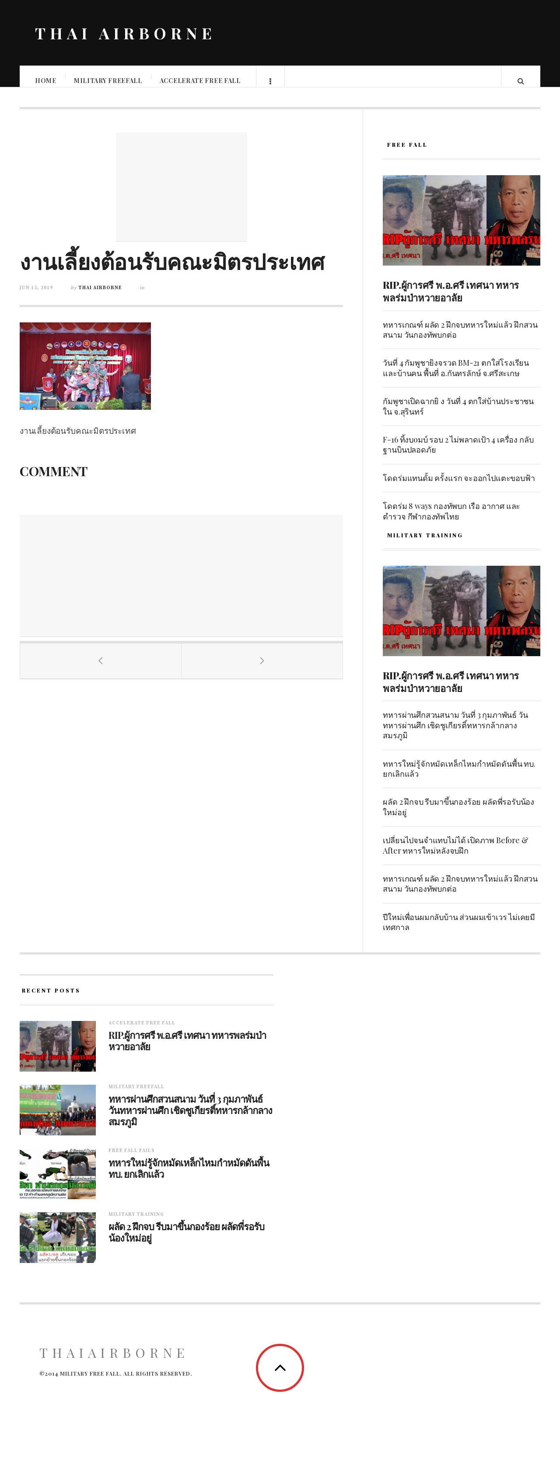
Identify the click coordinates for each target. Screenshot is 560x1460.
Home (46, 80)
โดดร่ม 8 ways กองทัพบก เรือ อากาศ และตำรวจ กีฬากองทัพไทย (451, 519)
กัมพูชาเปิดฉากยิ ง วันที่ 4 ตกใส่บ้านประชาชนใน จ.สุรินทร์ (458, 415)
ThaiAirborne (114, 1361)
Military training (136, 1223)
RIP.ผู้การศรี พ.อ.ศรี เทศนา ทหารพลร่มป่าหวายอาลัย (451, 300)
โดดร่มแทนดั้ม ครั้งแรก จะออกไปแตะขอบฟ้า (459, 486)
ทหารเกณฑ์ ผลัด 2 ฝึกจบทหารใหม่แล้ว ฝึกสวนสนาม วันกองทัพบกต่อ (460, 338)
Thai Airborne (100, 297)
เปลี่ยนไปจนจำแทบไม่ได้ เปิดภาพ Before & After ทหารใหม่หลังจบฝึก (455, 854)
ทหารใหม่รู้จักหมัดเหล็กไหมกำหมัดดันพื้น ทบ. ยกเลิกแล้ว (459, 777)
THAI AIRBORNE (125, 32)
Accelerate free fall (200, 80)
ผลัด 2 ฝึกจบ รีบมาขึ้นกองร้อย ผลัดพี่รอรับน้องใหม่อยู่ (458, 815)
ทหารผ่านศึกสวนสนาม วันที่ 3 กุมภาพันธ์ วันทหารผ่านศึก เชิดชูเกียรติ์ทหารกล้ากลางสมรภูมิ (455, 733)
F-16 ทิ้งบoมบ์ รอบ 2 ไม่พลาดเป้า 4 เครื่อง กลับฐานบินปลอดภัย (458, 453)
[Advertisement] (181, 195)
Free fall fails (131, 1159)
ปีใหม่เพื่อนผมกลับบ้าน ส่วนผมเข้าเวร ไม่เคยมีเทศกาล (459, 930)
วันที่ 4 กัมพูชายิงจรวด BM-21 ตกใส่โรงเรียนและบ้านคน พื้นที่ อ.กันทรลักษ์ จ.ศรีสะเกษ (456, 376)
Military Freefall (108, 80)
